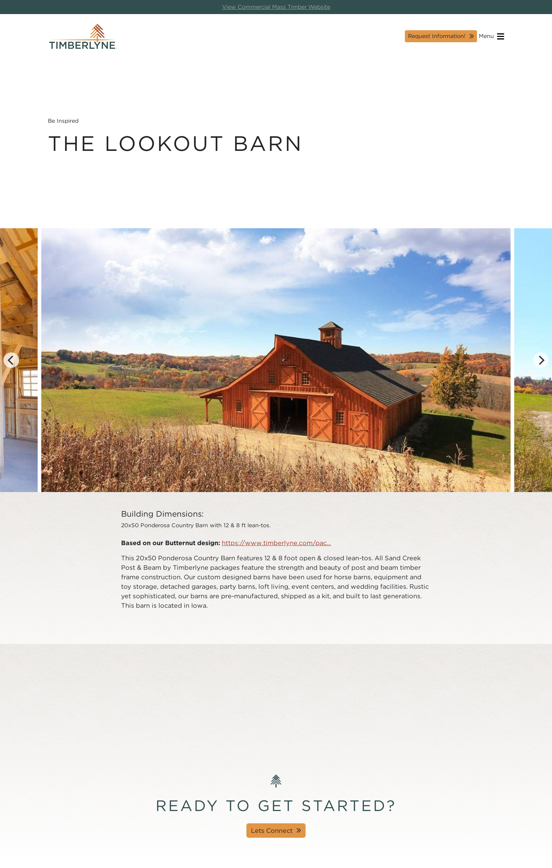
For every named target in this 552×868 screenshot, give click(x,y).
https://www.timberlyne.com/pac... (276, 543)
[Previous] (11, 360)
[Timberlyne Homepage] (83, 36)
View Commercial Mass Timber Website (276, 7)
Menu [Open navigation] (491, 36)
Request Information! (436, 36)
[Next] (540, 360)
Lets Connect (272, 830)
